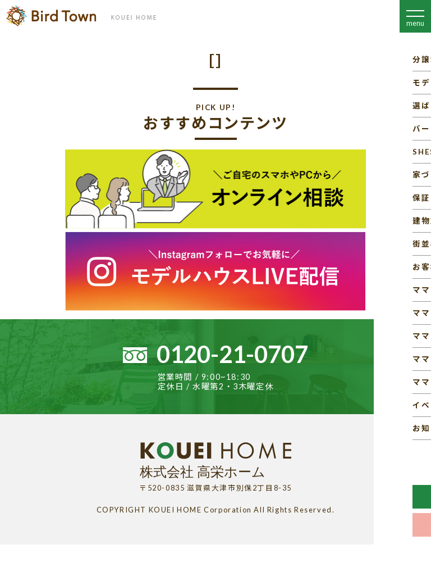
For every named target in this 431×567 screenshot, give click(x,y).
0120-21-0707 (232, 354)
